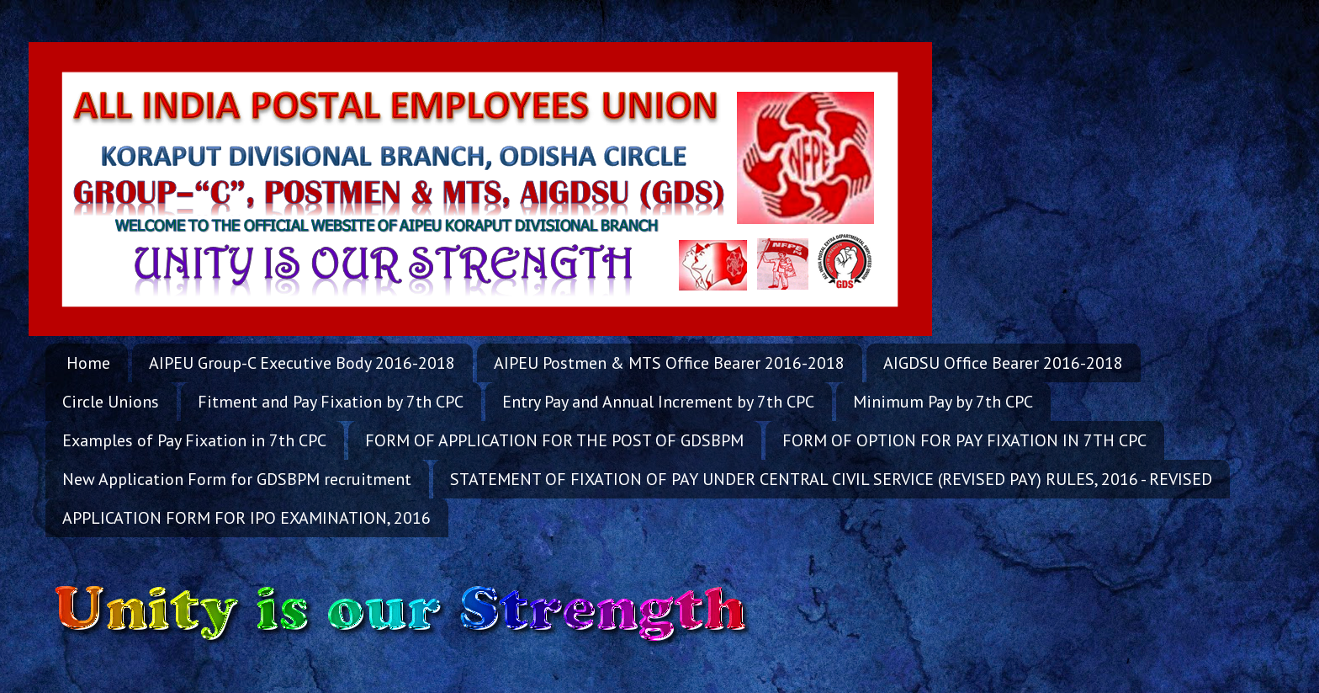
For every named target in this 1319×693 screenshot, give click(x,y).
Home (88, 363)
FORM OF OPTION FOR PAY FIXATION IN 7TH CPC (964, 440)
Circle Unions (110, 402)
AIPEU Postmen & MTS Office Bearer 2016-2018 (669, 363)
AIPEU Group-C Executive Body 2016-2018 (302, 363)
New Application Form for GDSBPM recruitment (236, 479)
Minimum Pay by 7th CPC (943, 402)
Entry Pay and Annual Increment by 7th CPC (658, 402)
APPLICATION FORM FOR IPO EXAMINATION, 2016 (246, 518)
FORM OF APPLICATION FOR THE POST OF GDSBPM (554, 440)
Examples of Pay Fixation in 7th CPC (194, 440)
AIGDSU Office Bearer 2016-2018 (1003, 363)
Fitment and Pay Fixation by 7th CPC (331, 402)
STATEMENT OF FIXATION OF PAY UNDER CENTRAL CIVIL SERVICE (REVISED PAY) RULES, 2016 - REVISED (831, 479)
